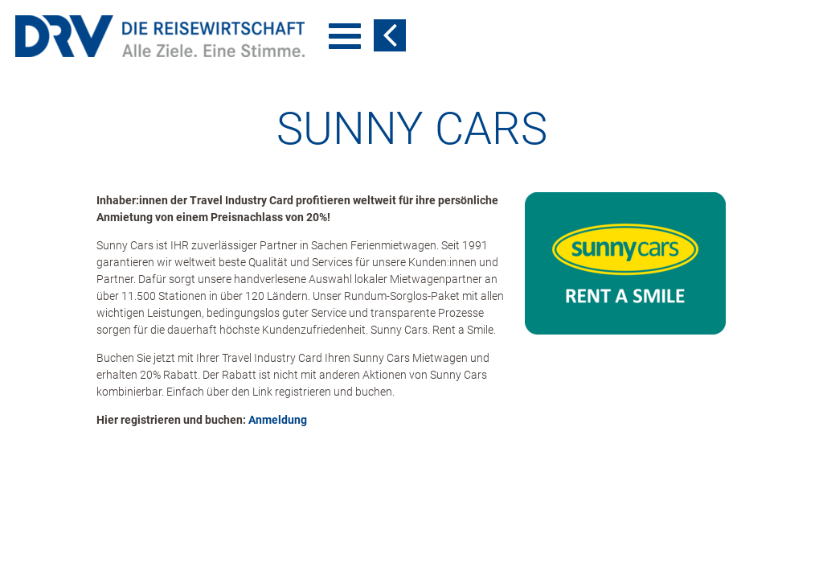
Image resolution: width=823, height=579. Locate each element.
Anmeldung (277, 355)
